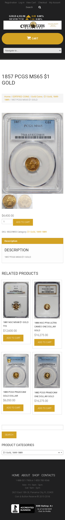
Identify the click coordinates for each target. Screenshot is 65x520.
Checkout (42, 2)
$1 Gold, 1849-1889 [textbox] (31, 453)
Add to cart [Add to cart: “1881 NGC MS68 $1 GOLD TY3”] (13, 338)
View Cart (31, 2)
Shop (35, 475)
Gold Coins (36, 96)
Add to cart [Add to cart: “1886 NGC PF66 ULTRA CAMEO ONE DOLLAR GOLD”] (44, 342)
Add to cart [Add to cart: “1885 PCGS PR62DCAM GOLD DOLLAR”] (13, 408)
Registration (11, 2)
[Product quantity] (7, 222)
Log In (21, 2)
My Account (54, 2)
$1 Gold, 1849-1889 (37, 232)
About (25, 475)
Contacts (48, 475)
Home (7, 96)
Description (11, 241)
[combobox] (32, 452)
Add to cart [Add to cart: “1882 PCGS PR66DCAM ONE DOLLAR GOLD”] (44, 408)
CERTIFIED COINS (20, 96)
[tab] (32, 241)
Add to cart (23, 222)
